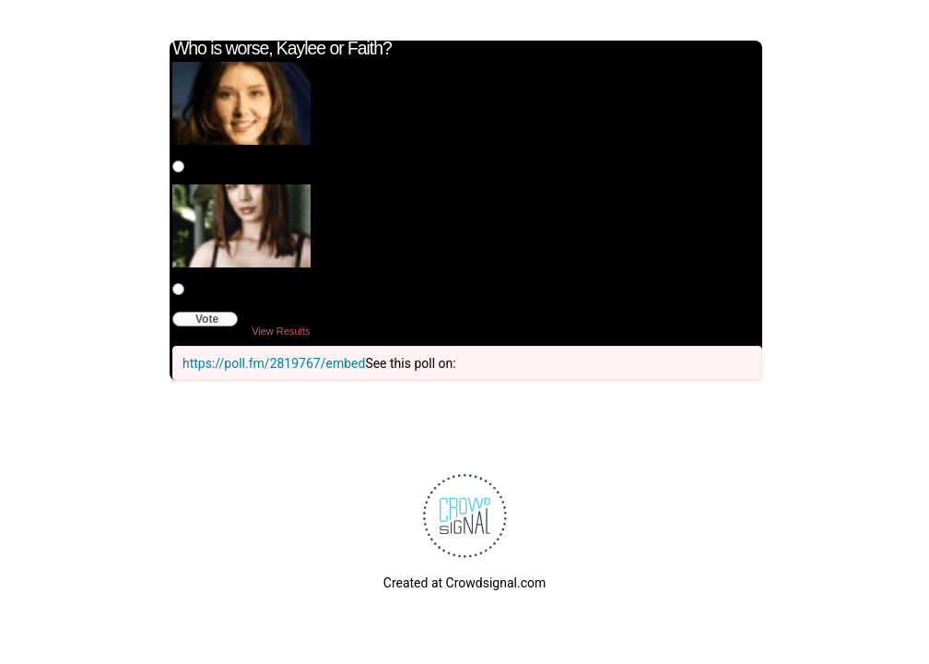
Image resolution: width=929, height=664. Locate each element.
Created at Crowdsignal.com (464, 582)
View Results (281, 331)
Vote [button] (206, 319)
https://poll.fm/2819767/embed (273, 363)
